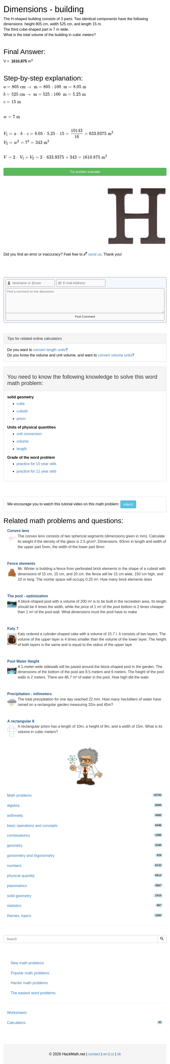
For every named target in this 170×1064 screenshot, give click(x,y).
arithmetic (85, 815)
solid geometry (85, 895)
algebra (85, 805)
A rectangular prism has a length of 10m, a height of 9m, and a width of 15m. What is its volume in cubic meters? (84, 726)
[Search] (162, 939)
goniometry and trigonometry (85, 855)
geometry (85, 845)
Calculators (85, 1022)
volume (23, 441)
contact (94, 1054)
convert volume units (115, 355)
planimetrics (85, 885)
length (22, 449)
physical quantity (85, 875)
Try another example (85, 172)
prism (21, 419)
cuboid (22, 411)
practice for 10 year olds (36, 464)
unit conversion (29, 434)
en (105, 1054)
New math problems (27, 963)
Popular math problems (30, 973)
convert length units (49, 350)
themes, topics (85, 915)
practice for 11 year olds (36, 471)
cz (112, 1054)
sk (119, 1054)
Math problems (85, 795)
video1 (128, 504)
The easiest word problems (33, 993)
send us (92, 254)
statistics (85, 905)
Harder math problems (29, 983)
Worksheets (17, 1013)
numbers (85, 865)
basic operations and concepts (85, 825)
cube (21, 404)
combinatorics (85, 835)
